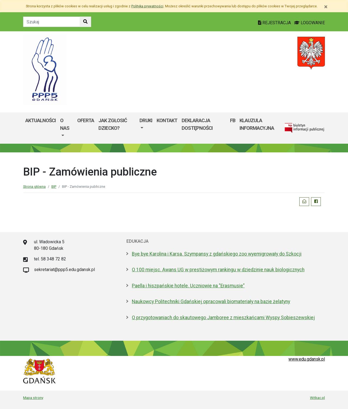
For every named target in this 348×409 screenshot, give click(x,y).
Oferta (85, 120)
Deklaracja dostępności (197, 124)
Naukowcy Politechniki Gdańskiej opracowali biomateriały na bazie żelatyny (211, 301)
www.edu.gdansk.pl (306, 359)
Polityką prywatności (147, 6)
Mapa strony (33, 397)
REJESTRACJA (275, 22)
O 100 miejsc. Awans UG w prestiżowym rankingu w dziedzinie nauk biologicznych (218, 269)
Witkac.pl (317, 397)
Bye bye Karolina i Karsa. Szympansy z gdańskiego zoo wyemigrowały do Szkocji (217, 254)
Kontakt (167, 120)
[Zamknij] (326, 7)
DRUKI (145, 120)
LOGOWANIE (309, 22)
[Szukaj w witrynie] (85, 22)
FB (232, 120)
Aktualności (40, 120)
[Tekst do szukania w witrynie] (51, 22)
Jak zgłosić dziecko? (112, 124)
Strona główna (34, 186)
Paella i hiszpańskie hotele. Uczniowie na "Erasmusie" (188, 285)
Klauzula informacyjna (257, 124)
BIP (53, 186)
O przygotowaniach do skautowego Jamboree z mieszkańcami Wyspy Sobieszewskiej (223, 317)
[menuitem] (66, 128)
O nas (64, 124)
